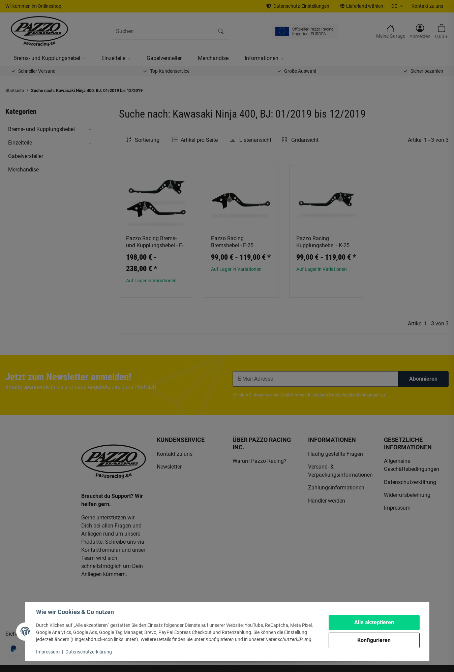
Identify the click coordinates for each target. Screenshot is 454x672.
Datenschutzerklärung (88, 651)
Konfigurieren (374, 640)
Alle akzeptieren (374, 622)
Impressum (48, 651)
